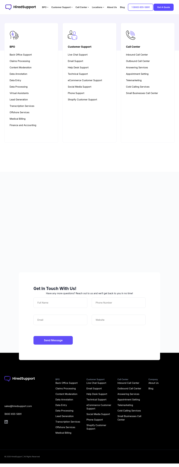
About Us (112, 7)
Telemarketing (125, 405)
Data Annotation (64, 399)
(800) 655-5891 (13, 414)
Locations (97, 7)
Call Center (81, 7)
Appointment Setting (128, 399)
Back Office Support (66, 382)
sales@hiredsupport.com (18, 406)
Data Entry (61, 405)
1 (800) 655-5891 (141, 7)
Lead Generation (64, 416)
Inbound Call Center (128, 382)
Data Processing (64, 410)
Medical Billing (63, 432)
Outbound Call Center (129, 388)
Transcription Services (67, 421)
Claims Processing (65, 388)
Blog (122, 7)
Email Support (94, 388)
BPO (44, 7)
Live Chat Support (96, 382)
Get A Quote (163, 7)
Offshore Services (65, 427)
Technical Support (96, 399)
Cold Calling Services (129, 410)
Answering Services (128, 394)
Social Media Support (98, 414)
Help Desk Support (96, 394)
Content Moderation (66, 394)
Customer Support (61, 7)
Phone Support (94, 419)
